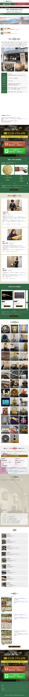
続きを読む (15, 618)
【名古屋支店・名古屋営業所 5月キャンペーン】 (10, 33)
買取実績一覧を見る (14, 315)
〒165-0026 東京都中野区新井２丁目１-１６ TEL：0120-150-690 (11, 535)
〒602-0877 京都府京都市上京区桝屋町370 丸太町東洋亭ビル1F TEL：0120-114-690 (13, 553)
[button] (27, 182)
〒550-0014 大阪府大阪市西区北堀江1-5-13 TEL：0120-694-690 (11, 565)
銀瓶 (22, 175)
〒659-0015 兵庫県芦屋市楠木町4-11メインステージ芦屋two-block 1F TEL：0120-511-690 (11, 584)
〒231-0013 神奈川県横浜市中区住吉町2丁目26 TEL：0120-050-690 (11, 541)
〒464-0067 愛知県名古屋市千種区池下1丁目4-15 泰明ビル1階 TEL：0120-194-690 (13, 547)
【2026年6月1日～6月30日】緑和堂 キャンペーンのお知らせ (11, 29)
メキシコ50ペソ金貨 (7, 176)
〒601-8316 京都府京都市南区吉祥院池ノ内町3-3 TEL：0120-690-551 (11, 559)
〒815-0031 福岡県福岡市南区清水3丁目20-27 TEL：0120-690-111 (11, 571)
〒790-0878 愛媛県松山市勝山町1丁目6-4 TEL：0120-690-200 (10, 577)
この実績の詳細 (7, 305)
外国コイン (7, 175)
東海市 (4, 302)
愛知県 (2, 302)
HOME (2, 7)
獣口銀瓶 (21, 177)
